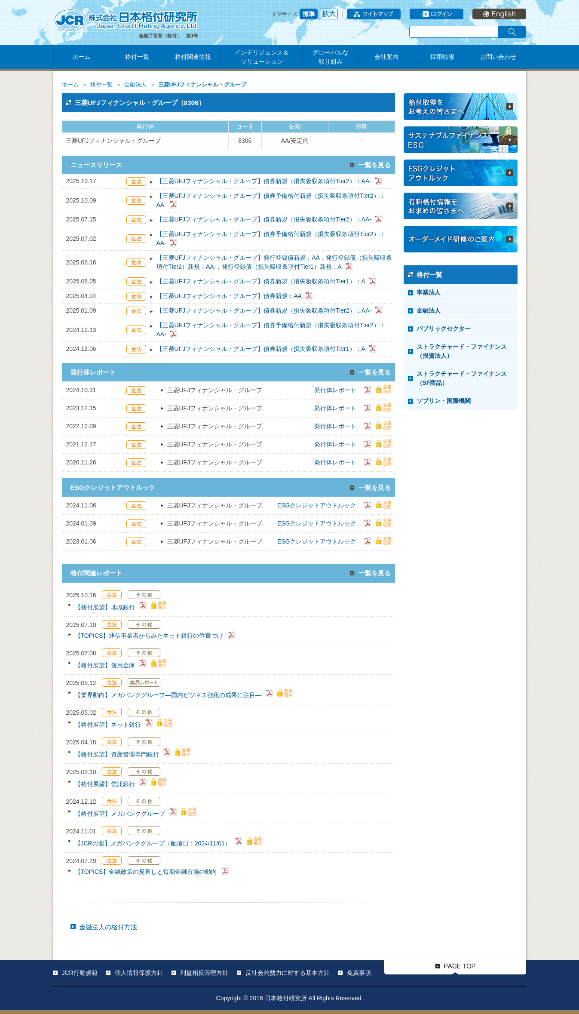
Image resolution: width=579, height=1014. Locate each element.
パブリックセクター (444, 328)
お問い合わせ (498, 56)
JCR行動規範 (80, 972)
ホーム (81, 56)
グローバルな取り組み (330, 57)
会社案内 (386, 56)
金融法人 (135, 85)
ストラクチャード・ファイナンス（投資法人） (462, 351)
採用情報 (442, 56)
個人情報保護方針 (139, 972)
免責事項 (359, 972)
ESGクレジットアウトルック (316, 505)
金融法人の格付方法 (108, 927)
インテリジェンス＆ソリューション (262, 57)
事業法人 (429, 292)
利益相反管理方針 (204, 972)
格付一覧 (137, 56)
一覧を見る (374, 165)
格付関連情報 (193, 56)
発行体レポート (335, 390)
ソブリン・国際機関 (444, 400)
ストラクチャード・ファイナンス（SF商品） (462, 378)
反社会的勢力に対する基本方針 (287, 972)
